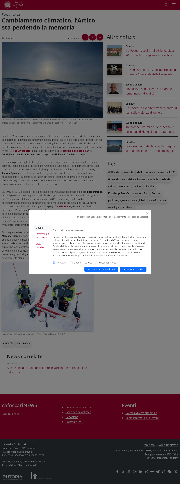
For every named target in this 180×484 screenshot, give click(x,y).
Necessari (62, 262)
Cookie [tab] (39, 227)
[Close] (147, 213)
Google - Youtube (83, 262)
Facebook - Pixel (108, 262)
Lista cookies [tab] (40, 245)
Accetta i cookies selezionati (101, 269)
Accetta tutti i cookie (133, 269)
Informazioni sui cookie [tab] (43, 235)
